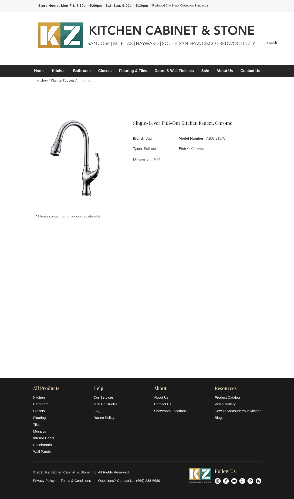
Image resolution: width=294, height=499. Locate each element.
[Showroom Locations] (171, 411)
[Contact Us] (165, 404)
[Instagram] (218, 481)
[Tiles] (44, 424)
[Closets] (44, 411)
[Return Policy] (106, 417)
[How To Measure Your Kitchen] (238, 411)
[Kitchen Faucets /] (64, 81)
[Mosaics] (44, 431)
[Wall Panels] (44, 451)
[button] (58, 71)
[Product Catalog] (238, 397)
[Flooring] (44, 417)
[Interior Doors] (44, 438)
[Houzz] (258, 481)
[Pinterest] (250, 481)
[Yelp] (242, 481)
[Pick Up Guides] (106, 404)
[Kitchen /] (43, 81)
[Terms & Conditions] (76, 480)
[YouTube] (234, 481)
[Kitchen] (44, 397)
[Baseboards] (44, 445)
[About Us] (165, 397)
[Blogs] (238, 417)
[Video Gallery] (238, 404)
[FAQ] (106, 411)
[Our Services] (106, 397)
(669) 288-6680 (148, 481)
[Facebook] (226, 481)
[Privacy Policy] (44, 480)
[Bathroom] (44, 404)
